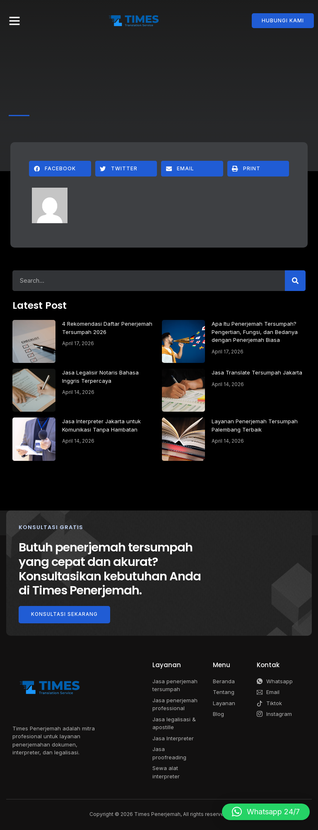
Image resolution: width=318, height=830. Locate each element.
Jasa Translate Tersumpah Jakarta (257, 372)
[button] (14, 20)
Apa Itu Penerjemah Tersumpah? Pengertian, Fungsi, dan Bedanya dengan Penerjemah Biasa (255, 331)
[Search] (295, 280)
